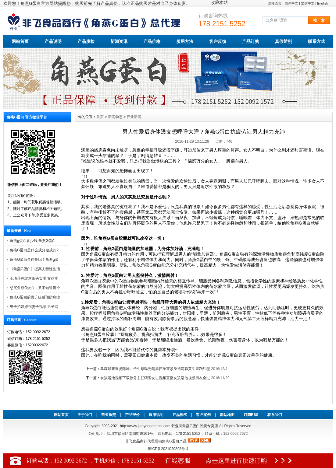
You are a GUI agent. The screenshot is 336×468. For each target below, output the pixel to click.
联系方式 (316, 41)
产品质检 (86, 41)
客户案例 (203, 415)
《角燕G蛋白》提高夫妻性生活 (35, 269)
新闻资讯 (118, 41)
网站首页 (20, 41)
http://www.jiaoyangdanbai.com (145, 426)
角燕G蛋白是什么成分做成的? (34, 250)
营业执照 (108, 415)
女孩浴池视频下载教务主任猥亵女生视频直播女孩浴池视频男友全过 (155, 378)
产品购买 (180, 415)
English (322, 3)
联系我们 (274, 415)
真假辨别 (283, 41)
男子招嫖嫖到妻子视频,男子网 (34, 307)
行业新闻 (134, 117)
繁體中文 (307, 3)
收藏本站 (219, 2)
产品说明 (53, 41)
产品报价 (132, 415)
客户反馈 (217, 41)
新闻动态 (115, 117)
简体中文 (291, 3)
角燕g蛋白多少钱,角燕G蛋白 (33, 241)
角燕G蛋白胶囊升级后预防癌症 (35, 297)
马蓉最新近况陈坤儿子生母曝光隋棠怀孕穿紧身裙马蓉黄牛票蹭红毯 (155, 369)
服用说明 (156, 415)
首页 (100, 117)
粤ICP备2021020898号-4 (168, 449)
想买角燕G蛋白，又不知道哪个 (35, 288)
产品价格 (151, 41)
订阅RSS (251, 415)
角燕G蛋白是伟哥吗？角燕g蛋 (34, 259)
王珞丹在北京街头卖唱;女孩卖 (34, 278)
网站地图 (227, 415)
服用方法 (184, 41)
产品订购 (250, 41)
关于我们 (84, 415)
